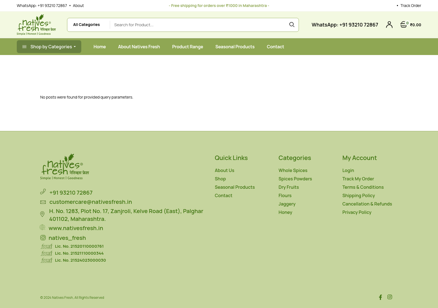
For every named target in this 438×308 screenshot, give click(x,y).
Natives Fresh (62, 297)
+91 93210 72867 (52, 5)
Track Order (411, 5)
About (78, 5)
